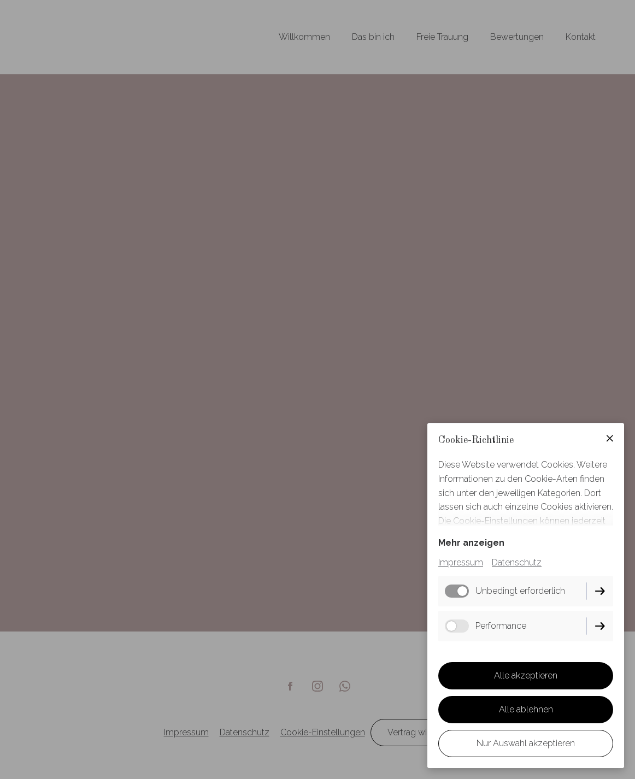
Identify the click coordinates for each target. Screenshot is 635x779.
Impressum (460, 562)
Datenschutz (517, 562)
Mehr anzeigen (471, 543)
